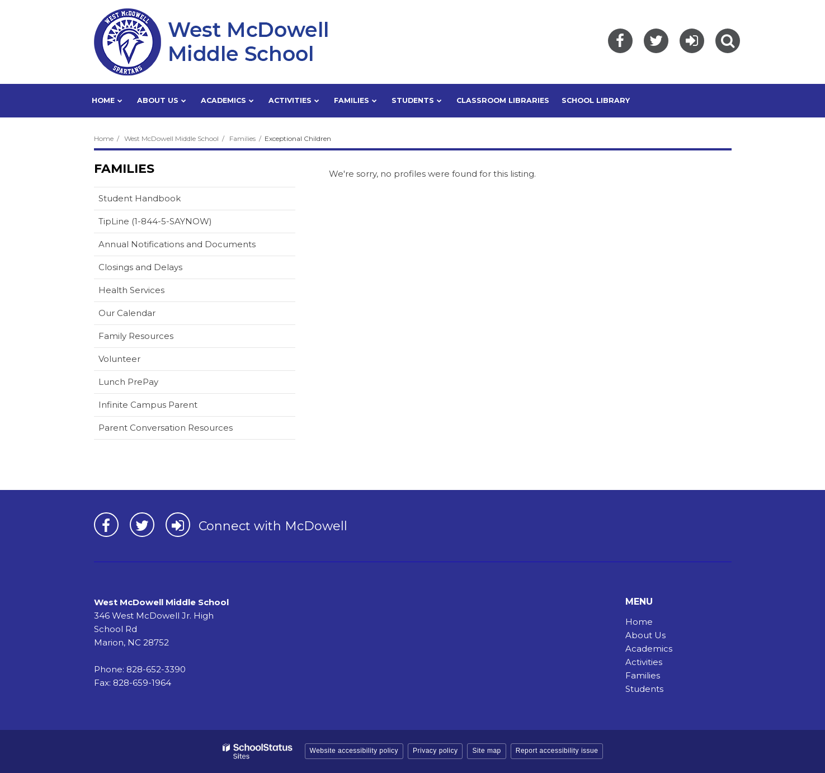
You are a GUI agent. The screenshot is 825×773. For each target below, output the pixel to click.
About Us (645, 635)
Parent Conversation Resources (165, 427)
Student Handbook (139, 198)
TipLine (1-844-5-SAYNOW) (172, 223)
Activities (643, 662)
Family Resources (135, 336)
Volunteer (119, 358)
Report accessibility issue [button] (557, 751)
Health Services (131, 290)
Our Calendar (144, 315)
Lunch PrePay (146, 384)
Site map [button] (486, 751)
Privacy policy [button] (435, 751)
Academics (648, 648)
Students (644, 689)
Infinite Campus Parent (165, 407)
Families (242, 138)
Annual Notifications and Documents (177, 244)
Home (104, 138)
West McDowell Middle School (171, 138)
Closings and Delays (140, 267)
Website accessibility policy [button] (354, 751)
